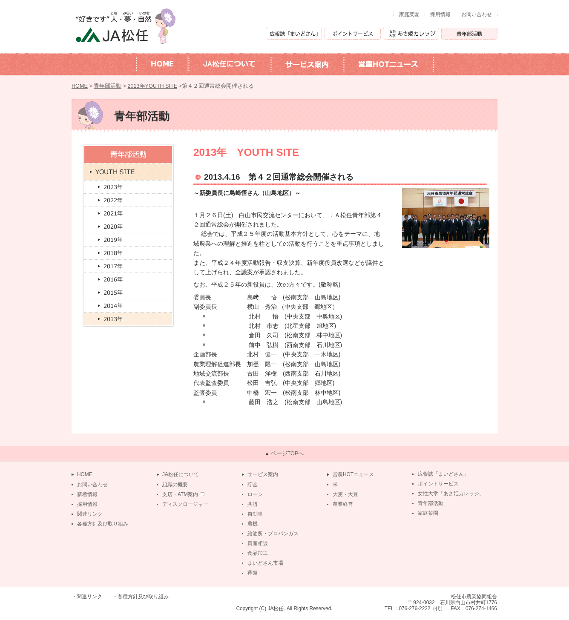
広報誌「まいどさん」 (443, 474)
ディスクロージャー (185, 504)
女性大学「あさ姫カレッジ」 (451, 494)
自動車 (255, 514)
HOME (80, 86)
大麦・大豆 (345, 494)
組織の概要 (175, 485)
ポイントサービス (438, 484)
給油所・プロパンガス (273, 534)
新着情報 (87, 494)
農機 (252, 524)
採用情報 (440, 14)
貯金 (252, 485)
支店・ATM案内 (180, 494)
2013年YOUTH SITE (153, 86)
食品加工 (257, 553)
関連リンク (90, 514)
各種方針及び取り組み (102, 524)
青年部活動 (107, 86)
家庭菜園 (409, 14)
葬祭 (252, 573)
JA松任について (180, 474)
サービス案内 (262, 474)
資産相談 (257, 543)
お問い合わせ (476, 14)
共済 (252, 504)
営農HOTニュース (353, 474)
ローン (255, 494)
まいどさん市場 (265, 563)
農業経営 (343, 504)
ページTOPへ (287, 453)
